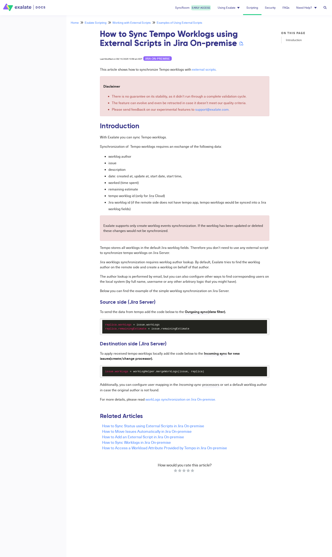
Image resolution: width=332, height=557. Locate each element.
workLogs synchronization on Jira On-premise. (180, 399)
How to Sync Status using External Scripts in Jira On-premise (153, 425)
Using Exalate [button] (229, 8)
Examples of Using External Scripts (179, 23)
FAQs (285, 8)
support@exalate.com (212, 109)
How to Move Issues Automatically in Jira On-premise (147, 431)
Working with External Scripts (131, 23)
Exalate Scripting (96, 23)
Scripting (252, 8)
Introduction (294, 40)
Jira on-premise (157, 59)
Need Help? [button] (306, 8)
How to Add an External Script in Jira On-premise (143, 436)
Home (75, 23)
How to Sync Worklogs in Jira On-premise (136, 442)
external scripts (204, 69)
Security (270, 8)
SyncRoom (193, 7)
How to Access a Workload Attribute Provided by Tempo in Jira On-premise (164, 447)
